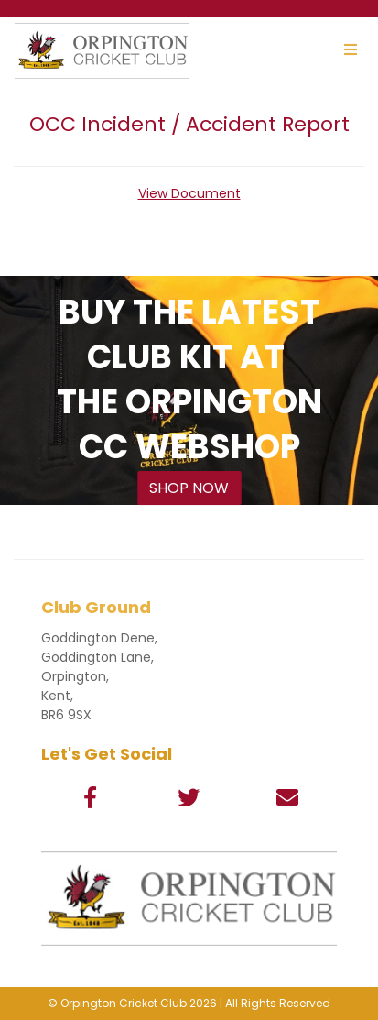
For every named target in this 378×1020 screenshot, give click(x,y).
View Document (189, 193)
